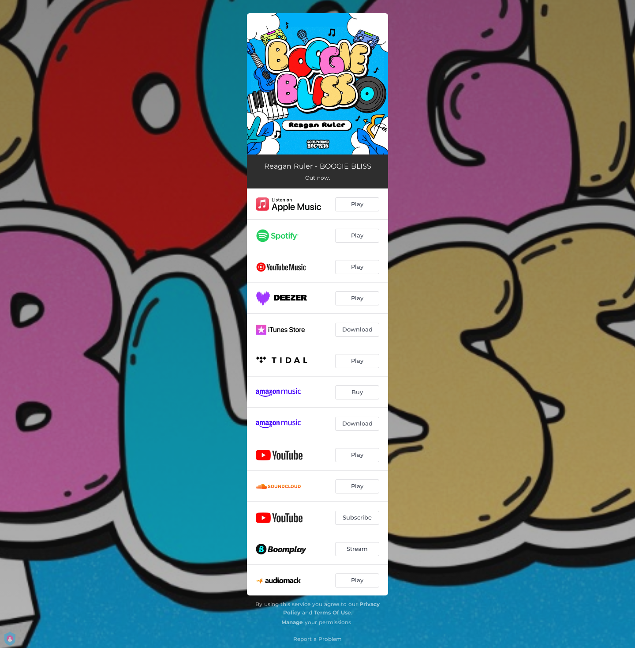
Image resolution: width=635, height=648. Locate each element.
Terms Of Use (332, 612)
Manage (292, 622)
